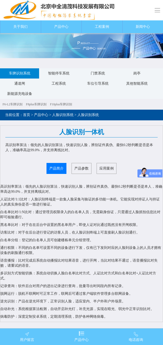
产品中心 (61, 27)
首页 (26, 115)
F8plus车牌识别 (36, 104)
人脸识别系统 (63, 115)
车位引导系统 (98, 83)
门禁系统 (98, 73)
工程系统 (59, 83)
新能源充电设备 (19, 94)
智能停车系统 (58, 73)
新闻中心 (143, 27)
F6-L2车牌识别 (12, 104)
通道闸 (19, 83)
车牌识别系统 (19, 73)
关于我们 (20, 27)
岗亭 (137, 73)
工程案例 (102, 27)
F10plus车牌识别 (61, 104)
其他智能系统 (137, 83)
